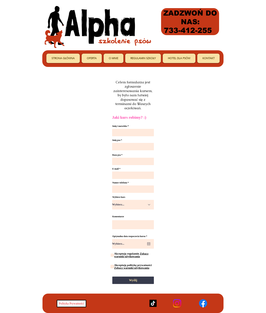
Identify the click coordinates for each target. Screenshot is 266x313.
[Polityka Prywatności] (71, 303)
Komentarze (118, 216)
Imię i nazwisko (119, 126)
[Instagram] (177, 303)
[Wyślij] (133, 280)
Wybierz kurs (118, 197)
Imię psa (116, 140)
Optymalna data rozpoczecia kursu (130, 236)
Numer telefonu (119, 183)
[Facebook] (203, 303)
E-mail (115, 169)
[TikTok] (153, 303)
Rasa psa (116, 155)
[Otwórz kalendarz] (148, 243)
